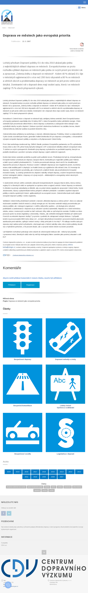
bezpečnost (68, 487)
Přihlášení (12, 285)
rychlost (51, 490)
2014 (61, 472)
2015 (53, 472)
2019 (17, 472)
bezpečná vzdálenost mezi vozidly (16, 487)
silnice (53, 487)
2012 (79, 472)
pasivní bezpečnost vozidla (35, 487)
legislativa (37, 490)
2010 (35, 477)
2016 (44, 472)
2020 (9, 472)
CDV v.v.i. (4, 545)
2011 (26, 477)
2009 (44, 477)
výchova (44, 490)
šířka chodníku (77, 487)
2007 (61, 477)
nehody (60, 487)
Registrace (30, 285)
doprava (47, 487)
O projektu (4, 543)
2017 (35, 472)
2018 (26, 472)
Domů (4, 27)
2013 (70, 472)
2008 (53, 477)
